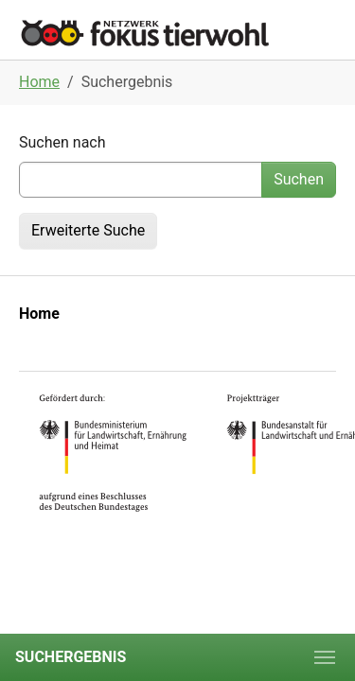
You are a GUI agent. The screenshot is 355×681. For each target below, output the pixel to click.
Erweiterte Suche (88, 230)
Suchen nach (62, 142)
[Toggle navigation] (325, 657)
